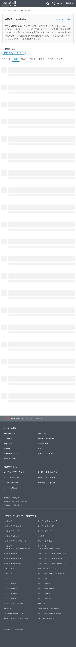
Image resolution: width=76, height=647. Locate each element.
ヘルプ (40, 448)
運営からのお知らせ (46, 438)
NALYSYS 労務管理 (46, 618)
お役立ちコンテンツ (46, 453)
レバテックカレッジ (46, 477)
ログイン (61, 3)
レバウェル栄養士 (45, 593)
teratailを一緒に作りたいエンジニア (27, 418)
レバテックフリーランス (14, 472)
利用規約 (15, 498)
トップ (4, 10)
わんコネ (41, 603)
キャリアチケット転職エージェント (52, 563)
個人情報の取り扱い (20, 501)
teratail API (43, 444)
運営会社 (7, 498)
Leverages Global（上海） (14, 613)
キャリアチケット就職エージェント (52, 553)
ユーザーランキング (11, 453)
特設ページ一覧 (10, 458)
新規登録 (70, 3)
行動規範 (7, 501)
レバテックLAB (10, 488)
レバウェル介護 (10, 583)
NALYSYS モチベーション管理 (16, 618)
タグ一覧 (13, 10)
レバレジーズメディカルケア (15, 603)
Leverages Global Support (49, 608)
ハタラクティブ (10, 568)
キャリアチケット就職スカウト (50, 558)
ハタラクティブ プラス (47, 568)
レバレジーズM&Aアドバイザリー (51, 573)
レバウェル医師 (10, 598)
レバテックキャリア (12, 483)
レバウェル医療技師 (46, 588)
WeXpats (7, 608)
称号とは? (8, 444)
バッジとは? (8, 438)
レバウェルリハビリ (11, 593)
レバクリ (7, 578)
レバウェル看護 (44, 583)
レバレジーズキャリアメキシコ (50, 613)
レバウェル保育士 (11, 588)
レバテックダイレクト (47, 483)
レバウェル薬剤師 (45, 598)
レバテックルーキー (12, 477)
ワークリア (8, 573)
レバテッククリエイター (48, 472)
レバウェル (42, 578)
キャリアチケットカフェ (13, 558)
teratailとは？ (9, 433)
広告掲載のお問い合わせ (13, 505)
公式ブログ (42, 433)
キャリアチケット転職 (12, 563)
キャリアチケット (11, 553)
